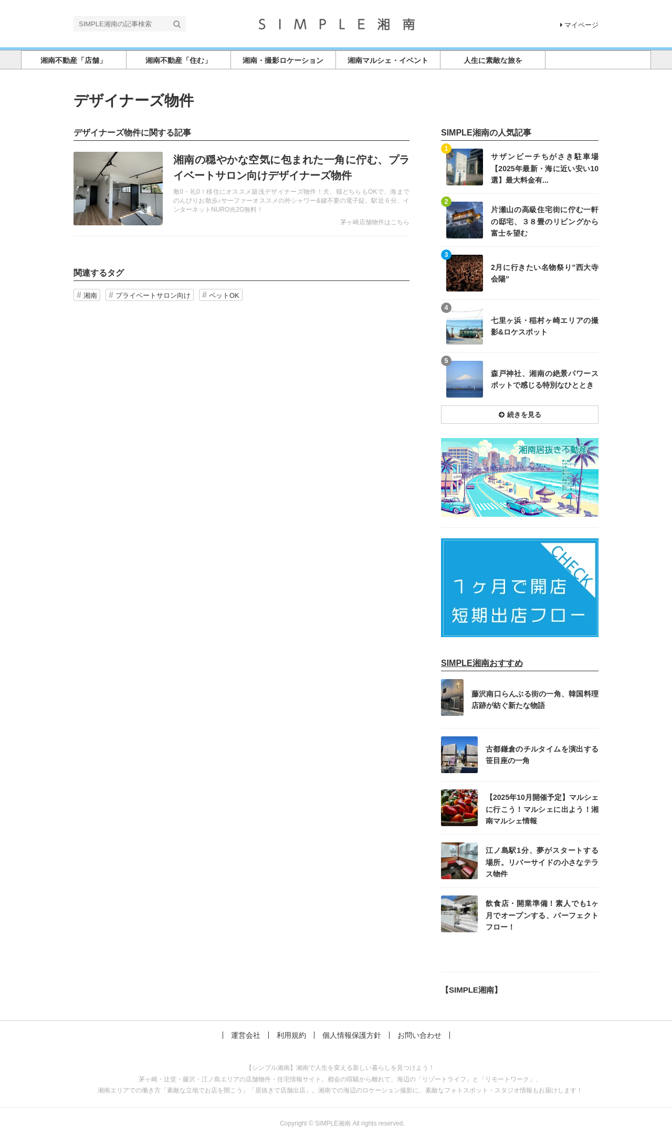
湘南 (90, 295)
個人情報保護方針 (351, 1035)
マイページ (579, 25)
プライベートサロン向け (153, 295)
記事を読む (242, 188)
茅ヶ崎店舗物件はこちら (375, 222)
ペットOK (224, 295)
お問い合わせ (419, 1035)
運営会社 (245, 1035)
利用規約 (291, 1035)
